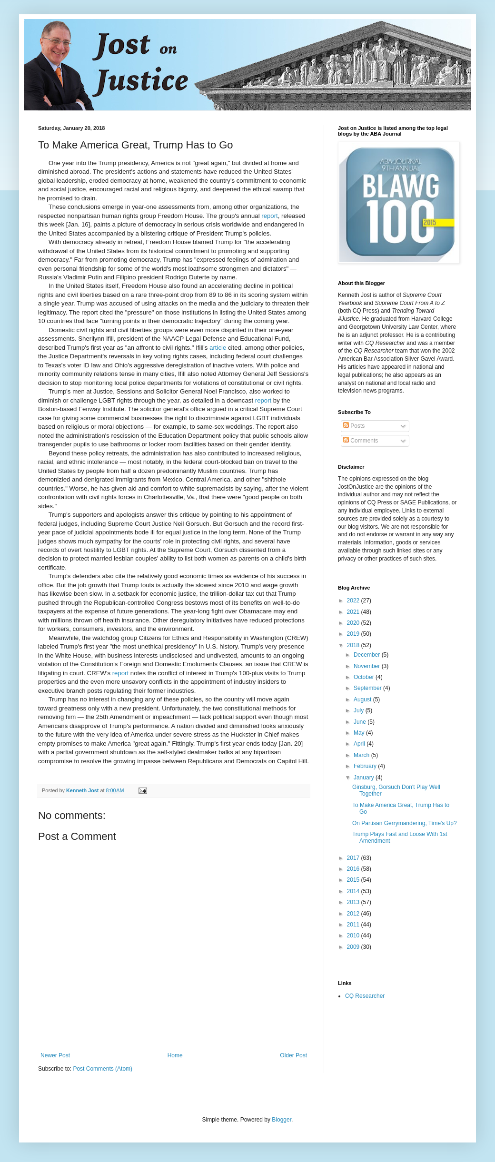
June (360, 722)
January (365, 777)
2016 (354, 869)
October (365, 677)
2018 (354, 645)
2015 (354, 879)
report (269, 215)
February (366, 766)
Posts (354, 426)
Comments (360, 440)
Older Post (293, 1055)
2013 (354, 902)
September (368, 688)
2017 (354, 858)
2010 (354, 935)
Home (175, 1055)
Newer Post (55, 1055)
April (360, 743)
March (362, 755)
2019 (354, 633)
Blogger (281, 1119)
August (363, 699)
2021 (354, 612)
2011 (354, 924)
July (360, 710)
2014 (354, 891)
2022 (354, 600)
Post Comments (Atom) (102, 1068)
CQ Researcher (365, 996)
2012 (354, 913)
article (217, 347)
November (368, 666)
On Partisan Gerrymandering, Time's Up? (404, 823)
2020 (354, 623)
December (368, 654)
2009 (354, 947)
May (360, 732)
